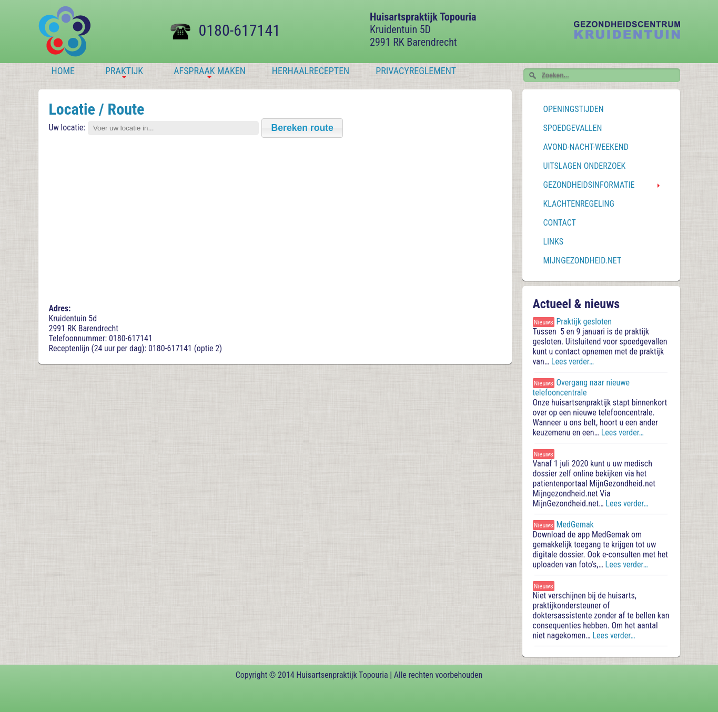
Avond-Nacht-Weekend (586, 147)
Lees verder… (573, 362)
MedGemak (574, 525)
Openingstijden (573, 109)
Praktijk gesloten (584, 322)
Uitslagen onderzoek (584, 166)
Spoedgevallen (572, 128)
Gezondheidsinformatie (589, 185)
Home (63, 70)
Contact (559, 223)
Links (553, 242)
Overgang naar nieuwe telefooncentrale (581, 388)
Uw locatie (66, 128)
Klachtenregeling (578, 204)
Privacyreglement (416, 70)
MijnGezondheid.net (582, 261)
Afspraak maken (210, 72)
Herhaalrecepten (310, 70)
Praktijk (124, 72)
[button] (302, 128)
